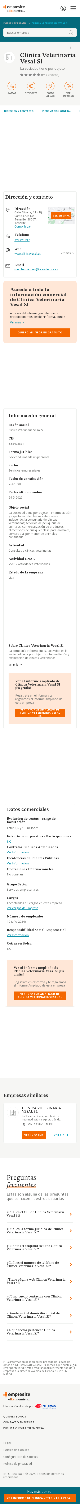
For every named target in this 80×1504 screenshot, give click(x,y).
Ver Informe (34, 1135)
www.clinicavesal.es (27, 253)
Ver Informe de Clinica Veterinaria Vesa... (40, 1498)
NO (9, 841)
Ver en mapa (61, 215)
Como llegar (22, 226)
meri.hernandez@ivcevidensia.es (36, 269)
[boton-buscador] (70, 32)
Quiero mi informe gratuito (40, 332)
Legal (7, 1443)
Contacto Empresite (18, 1422)
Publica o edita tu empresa (23, 1428)
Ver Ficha (61, 1135)
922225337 (22, 240)
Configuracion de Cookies (20, 1457)
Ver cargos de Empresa (22, 908)
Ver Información (18, 852)
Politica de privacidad (17, 1464)
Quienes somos (14, 1416)
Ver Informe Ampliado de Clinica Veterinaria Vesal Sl (40, 713)
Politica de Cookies (16, 1450)
